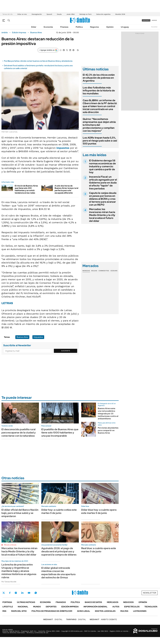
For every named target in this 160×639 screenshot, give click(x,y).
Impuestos (38, 337)
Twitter (3, 593)
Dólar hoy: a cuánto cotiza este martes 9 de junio (59, 511)
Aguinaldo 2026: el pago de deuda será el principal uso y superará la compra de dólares (58, 551)
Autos (115, 606)
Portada (7, 602)
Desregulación (37, 14)
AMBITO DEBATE (103, 619)
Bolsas (94, 271)
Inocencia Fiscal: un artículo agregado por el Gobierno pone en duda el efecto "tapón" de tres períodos (103, 182)
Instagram (16, 593)
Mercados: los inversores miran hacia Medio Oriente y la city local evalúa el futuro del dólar (102, 215)
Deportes (51, 606)
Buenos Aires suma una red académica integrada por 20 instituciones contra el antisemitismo (108, 413)
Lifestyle (7, 606)
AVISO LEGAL (83, 611)
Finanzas (64, 27)
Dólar (33, 27)
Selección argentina (103, 14)
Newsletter (154, 27)
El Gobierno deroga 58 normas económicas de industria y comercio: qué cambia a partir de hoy (102, 166)
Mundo (37, 606)
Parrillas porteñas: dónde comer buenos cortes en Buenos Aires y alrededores (38, 61)
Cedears (113, 271)
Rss (4, 611)
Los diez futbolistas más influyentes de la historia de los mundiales (99, 90)
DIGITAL (52, 619)
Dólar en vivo (22, 14)
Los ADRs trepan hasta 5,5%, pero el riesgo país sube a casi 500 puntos (100, 140)
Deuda (59, 14)
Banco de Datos (93, 602)
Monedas (86, 271)
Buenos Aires (36, 33)
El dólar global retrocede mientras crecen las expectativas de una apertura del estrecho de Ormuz (58, 572)
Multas (124, 611)
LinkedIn (22, 593)
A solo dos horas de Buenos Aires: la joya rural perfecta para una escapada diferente (66, 189)
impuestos (62, 147)
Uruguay (125, 27)
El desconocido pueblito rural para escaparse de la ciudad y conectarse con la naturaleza (18, 432)
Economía (48, 27)
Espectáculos (132, 606)
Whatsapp (36, 593)
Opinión (109, 27)
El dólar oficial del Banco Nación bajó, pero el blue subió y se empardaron (19, 513)
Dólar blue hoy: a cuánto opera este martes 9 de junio (98, 511)
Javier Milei (71, 14)
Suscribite (65, 351)
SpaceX (49, 14)
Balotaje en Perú (85, 14)
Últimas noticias (26, 602)
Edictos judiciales (105, 611)
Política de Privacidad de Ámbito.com (52, 611)
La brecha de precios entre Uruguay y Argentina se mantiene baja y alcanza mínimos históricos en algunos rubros (18, 571)
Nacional (23, 606)
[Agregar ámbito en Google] (48, 50)
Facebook (9, 593)
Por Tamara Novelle (8, 582)
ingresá (154, 20)
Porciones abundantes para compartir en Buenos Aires (108, 430)
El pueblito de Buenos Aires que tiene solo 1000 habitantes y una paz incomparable (59, 432)
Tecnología (150, 606)
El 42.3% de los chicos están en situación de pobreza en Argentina (99, 77)
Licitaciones (139, 611)
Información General (95, 606)
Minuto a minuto (10, 545)
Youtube (29, 593)
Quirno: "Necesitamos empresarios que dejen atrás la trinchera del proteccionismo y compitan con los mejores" (99, 124)
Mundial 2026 (120, 14)
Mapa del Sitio (19, 611)
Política (79, 27)
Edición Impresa (70, 606)
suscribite (146, 20)
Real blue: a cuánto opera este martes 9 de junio (98, 550)
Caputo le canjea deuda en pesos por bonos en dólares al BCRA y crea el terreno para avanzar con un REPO (102, 198)
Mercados (112, 602)
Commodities (104, 271)
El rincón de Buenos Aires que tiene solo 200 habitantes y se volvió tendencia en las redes (26, 189)
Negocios (94, 27)
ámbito (4, 33)
